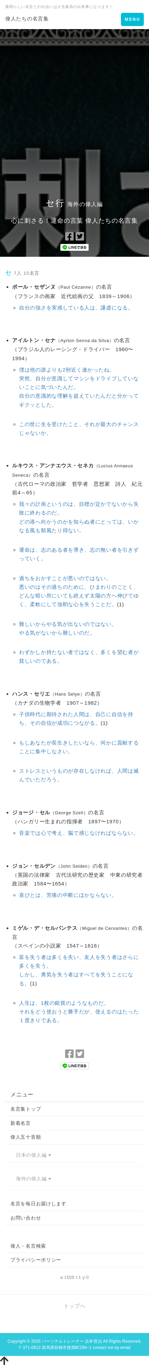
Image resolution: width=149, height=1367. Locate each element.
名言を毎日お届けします (38, 1203)
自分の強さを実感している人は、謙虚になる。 (76, 308)
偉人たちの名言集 (27, 19)
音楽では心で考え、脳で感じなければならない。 (79, 833)
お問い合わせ (25, 1218)
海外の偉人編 (33, 1178)
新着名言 (20, 1123)
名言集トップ (25, 1109)
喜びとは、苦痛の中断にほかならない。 (68, 895)
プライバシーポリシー (35, 1260)
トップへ (75, 1306)
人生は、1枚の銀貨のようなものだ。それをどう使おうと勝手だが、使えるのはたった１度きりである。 (79, 1011)
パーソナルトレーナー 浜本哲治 (72, 1341)
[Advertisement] (74, 107)
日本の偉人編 (33, 1155)
